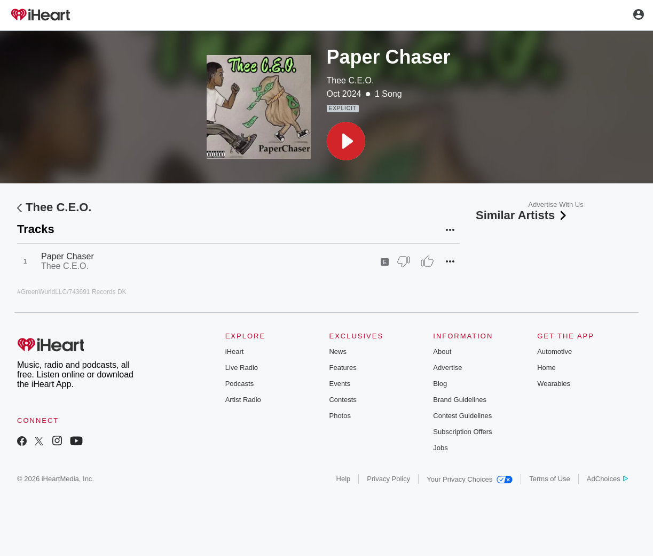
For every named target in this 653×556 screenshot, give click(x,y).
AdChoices (607, 479)
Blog (440, 384)
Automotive (554, 352)
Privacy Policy (388, 479)
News (338, 352)
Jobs (440, 448)
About (442, 352)
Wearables (553, 384)
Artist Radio (243, 400)
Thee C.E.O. (350, 80)
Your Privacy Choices (470, 479)
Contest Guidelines (462, 416)
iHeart (234, 352)
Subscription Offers (462, 432)
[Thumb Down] (403, 261)
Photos (339, 416)
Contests (342, 400)
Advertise (447, 368)
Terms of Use (549, 479)
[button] (346, 141)
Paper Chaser (67, 256)
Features (342, 368)
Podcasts (239, 384)
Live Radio (241, 368)
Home (546, 368)
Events (339, 384)
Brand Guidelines (459, 400)
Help (343, 479)
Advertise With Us (555, 204)
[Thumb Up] (427, 261)
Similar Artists (522, 215)
